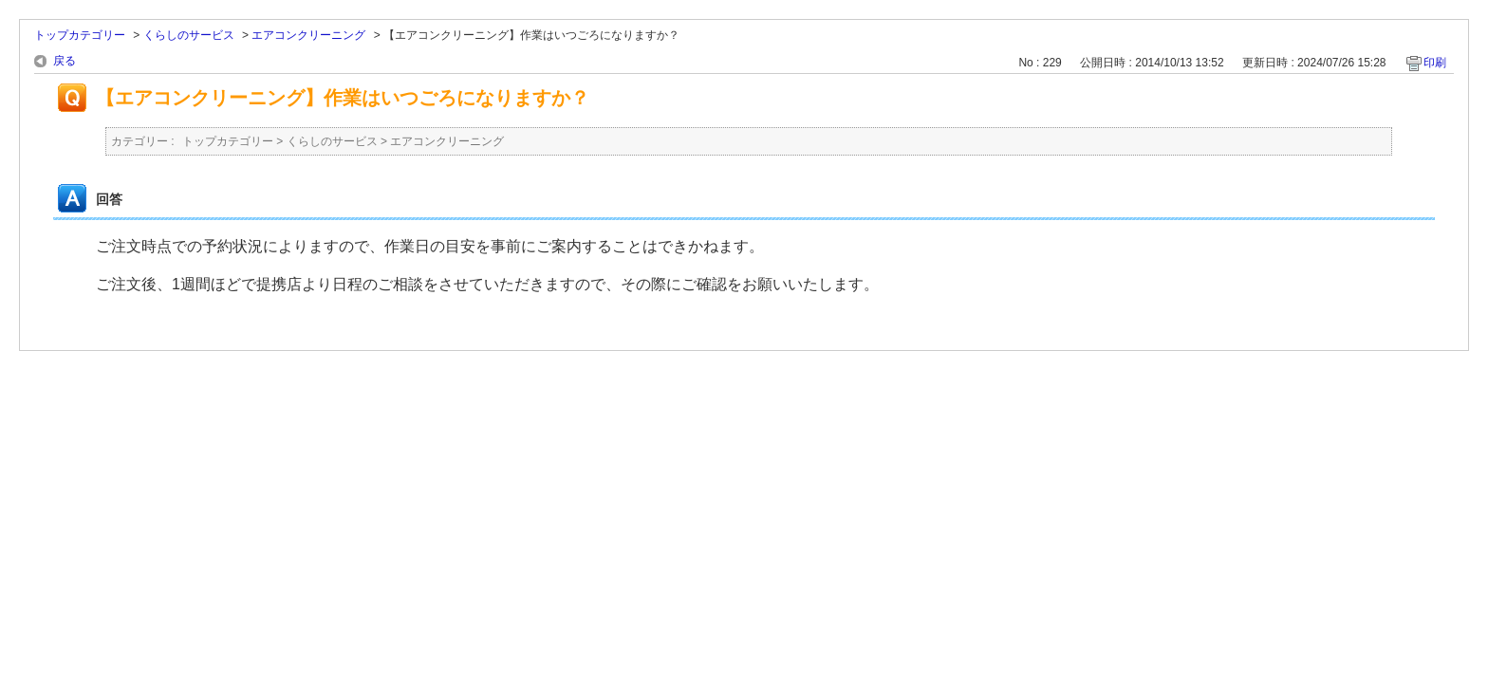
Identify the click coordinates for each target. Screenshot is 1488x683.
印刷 (1434, 62)
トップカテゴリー (79, 35)
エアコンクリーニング (308, 35)
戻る (64, 60)
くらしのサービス (188, 35)
